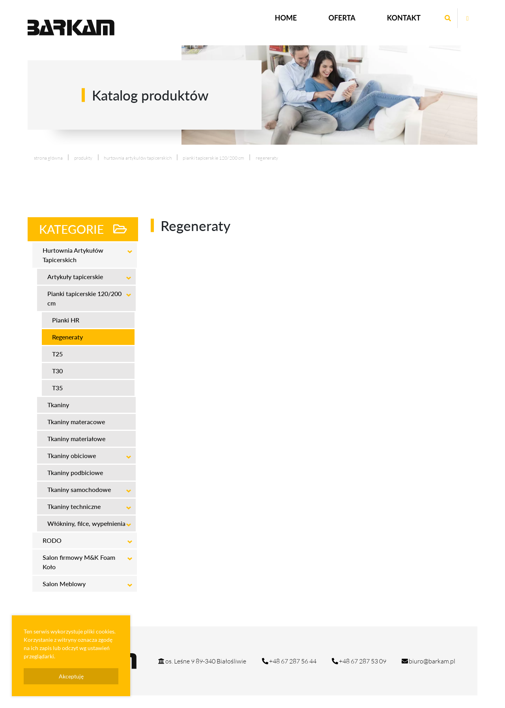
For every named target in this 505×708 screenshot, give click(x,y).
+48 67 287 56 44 (288, 661)
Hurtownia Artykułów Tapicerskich (137, 158)
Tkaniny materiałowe (76, 438)
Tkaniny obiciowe (71, 455)
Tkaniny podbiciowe (75, 472)
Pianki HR (65, 320)
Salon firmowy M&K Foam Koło (79, 561)
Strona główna (48, 158)
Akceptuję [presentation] (71, 676)
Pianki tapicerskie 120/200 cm (213, 158)
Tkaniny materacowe (76, 421)
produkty (83, 158)
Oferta (341, 17)
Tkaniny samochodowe (79, 489)
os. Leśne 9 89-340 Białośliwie (201, 661)
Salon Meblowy (64, 583)
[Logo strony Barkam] (71, 27)
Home (286, 17)
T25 (57, 354)
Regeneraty (67, 337)
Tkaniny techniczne (74, 506)
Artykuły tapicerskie (75, 276)
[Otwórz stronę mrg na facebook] (467, 18)
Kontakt (404, 17)
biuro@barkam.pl (428, 661)
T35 (57, 387)
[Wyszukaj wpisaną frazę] (448, 18)
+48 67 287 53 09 (358, 661)
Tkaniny (58, 404)
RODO (52, 540)
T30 (57, 370)
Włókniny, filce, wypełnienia (86, 523)
